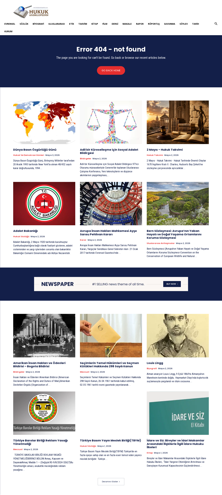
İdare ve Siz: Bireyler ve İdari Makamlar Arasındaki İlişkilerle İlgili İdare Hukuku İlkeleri (175, 444)
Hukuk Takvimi (155, 155)
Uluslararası (56, 23)
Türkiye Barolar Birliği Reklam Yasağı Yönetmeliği (40, 442)
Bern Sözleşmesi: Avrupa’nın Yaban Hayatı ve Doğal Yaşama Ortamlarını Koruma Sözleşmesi (174, 234)
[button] (216, 24)
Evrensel (9, 23)
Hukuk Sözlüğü (21, 237)
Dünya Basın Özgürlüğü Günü (34, 150)
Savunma (169, 23)
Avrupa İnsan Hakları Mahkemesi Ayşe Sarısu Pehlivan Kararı (108, 233)
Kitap (94, 23)
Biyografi (38, 23)
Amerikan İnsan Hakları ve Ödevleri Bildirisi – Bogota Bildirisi (39, 365)
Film (104, 23)
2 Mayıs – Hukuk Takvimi (165, 150)
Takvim (82, 23)
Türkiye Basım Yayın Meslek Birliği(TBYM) (110, 441)
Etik (71, 23)
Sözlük (24, 23)
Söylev (184, 23)
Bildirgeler (85, 159)
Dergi (115, 23)
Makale (127, 23)
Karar (83, 240)
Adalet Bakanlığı (25, 231)
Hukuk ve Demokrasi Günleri (28, 155)
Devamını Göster (111, 482)
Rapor (140, 23)
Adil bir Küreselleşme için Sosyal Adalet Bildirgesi (109, 151)
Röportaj (154, 23)
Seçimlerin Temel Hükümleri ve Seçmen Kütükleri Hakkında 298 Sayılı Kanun (109, 365)
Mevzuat (84, 372)
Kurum (8, 31)
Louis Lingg (155, 363)
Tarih (195, 23)
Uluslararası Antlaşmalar (161, 243)
